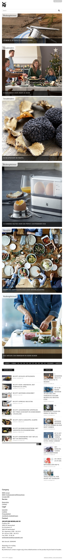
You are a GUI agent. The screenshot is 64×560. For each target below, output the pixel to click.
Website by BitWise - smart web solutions (53, 557)
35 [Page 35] (27, 363)
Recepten (6, 230)
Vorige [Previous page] (14, 363)
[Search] (27, 10)
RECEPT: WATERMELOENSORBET (23, 393)
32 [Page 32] (18, 363)
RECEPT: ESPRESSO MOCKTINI (23, 401)
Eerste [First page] (7, 363)
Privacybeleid (6, 514)
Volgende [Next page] (50, 363)
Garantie (5, 510)
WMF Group (6, 493)
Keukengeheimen (9, 15)
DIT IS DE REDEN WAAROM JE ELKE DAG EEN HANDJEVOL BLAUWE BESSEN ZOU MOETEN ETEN (52, 393)
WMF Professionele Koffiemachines (13, 495)
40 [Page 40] (42, 363)
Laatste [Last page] (58, 363)
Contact (4, 504)
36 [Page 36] (30, 363)
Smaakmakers (8, 48)
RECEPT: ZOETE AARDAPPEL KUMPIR (25, 420)
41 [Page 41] (44, 363)
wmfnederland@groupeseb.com (12, 537)
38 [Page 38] (35, 363)
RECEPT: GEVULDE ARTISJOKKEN (24, 376)
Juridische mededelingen (10, 516)
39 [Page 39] (39, 363)
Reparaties (5, 502)
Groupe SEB (5, 497)
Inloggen (11, 557)
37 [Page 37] (33, 363)
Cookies (4, 512)
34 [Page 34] (24, 363)
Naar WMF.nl (57, 1)
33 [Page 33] (21, 363)
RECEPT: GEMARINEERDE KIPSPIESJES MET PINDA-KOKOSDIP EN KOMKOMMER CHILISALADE (26, 412)
